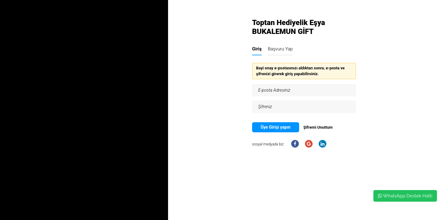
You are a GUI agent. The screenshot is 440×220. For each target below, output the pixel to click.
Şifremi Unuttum (318, 127)
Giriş (257, 49)
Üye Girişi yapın (276, 127)
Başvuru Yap (280, 49)
